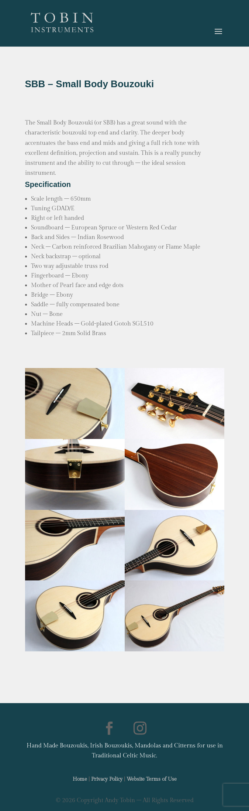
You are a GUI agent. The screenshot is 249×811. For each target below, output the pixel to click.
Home (80, 779)
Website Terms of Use (152, 779)
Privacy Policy (106, 779)
